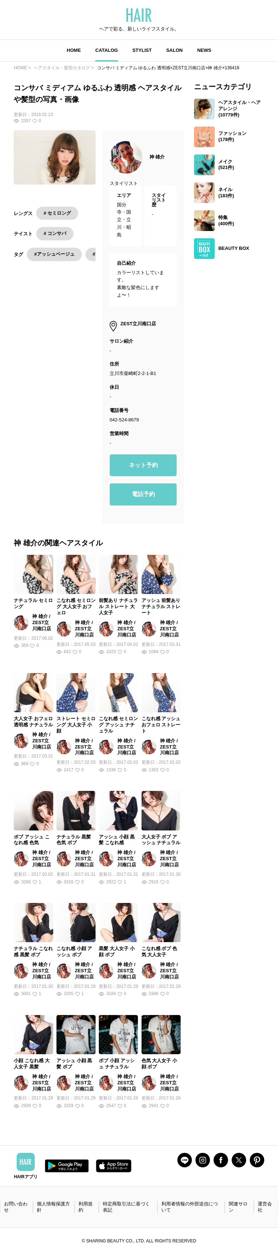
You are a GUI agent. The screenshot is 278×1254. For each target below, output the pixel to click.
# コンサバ (54, 233)
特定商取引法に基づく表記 (126, 1207)
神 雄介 (157, 157)
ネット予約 (143, 465)
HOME (74, 50)
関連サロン (238, 1207)
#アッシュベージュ (54, 254)
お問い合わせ (16, 1207)
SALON (174, 50)
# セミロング (57, 213)
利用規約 (86, 1207)
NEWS (204, 50)
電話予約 (143, 494)
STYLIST (142, 50)
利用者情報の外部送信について (189, 1207)
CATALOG (106, 50)
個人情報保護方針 (53, 1207)
